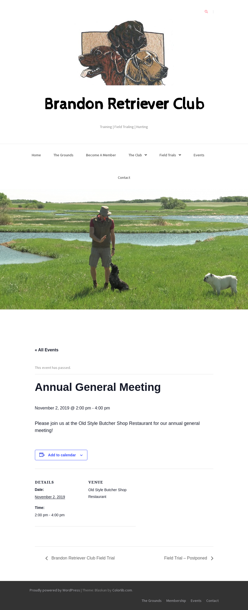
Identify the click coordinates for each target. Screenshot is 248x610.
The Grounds (63, 155)
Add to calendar (62, 455)
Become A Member (101, 155)
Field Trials (168, 155)
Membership (176, 600)
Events (199, 155)
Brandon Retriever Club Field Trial (82, 558)
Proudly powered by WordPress (55, 590)
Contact (124, 177)
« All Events (47, 350)
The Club (135, 155)
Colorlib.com (122, 590)
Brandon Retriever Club (124, 104)
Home (36, 155)
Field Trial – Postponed (186, 558)
